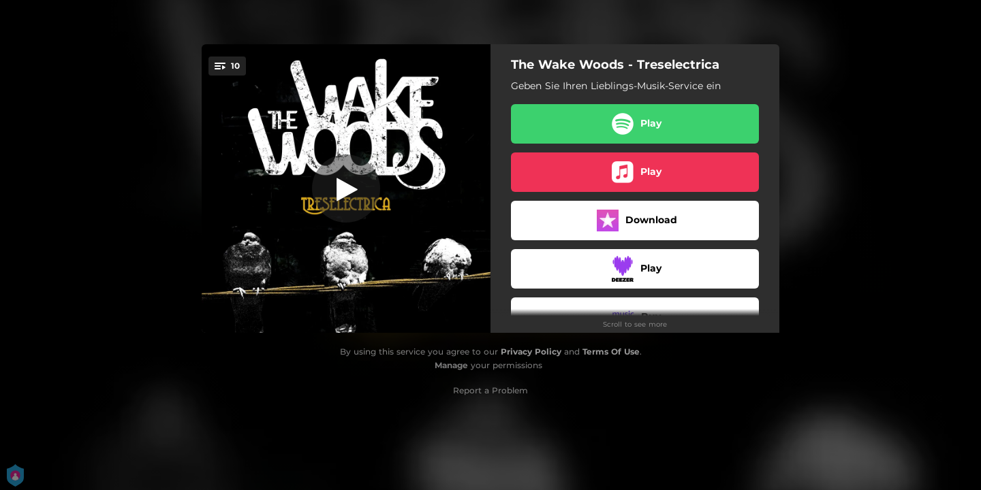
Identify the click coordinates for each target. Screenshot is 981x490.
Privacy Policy (531, 351)
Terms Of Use (611, 351)
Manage (451, 365)
